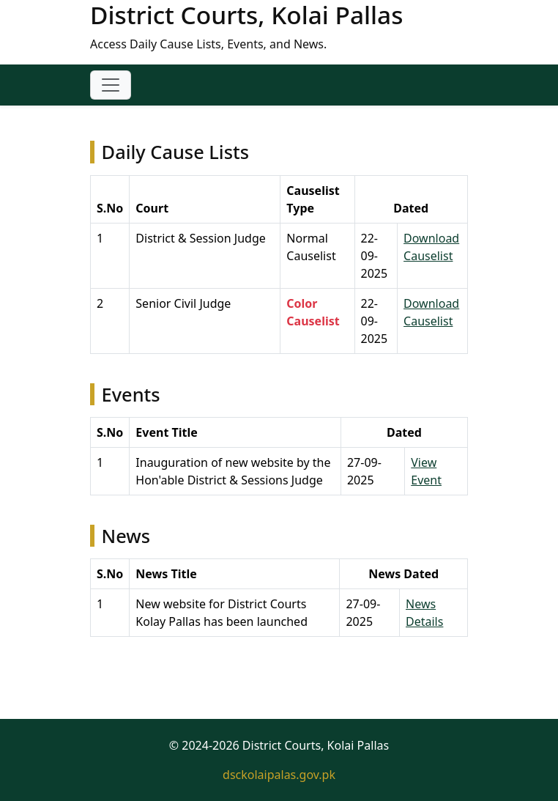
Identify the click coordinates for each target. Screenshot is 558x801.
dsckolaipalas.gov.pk (279, 775)
